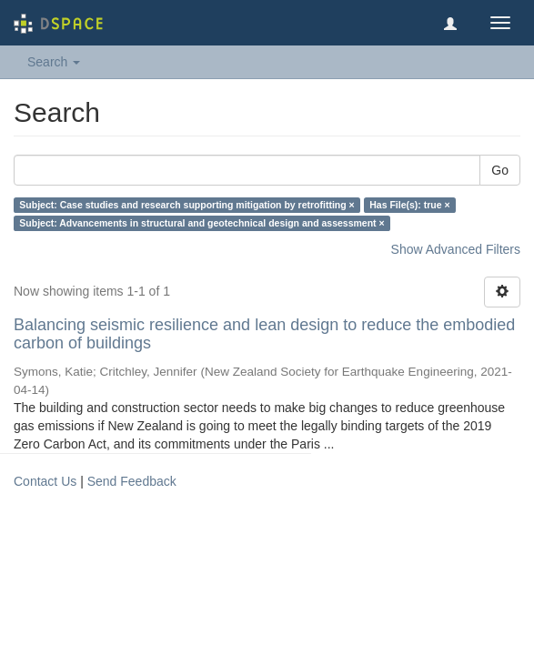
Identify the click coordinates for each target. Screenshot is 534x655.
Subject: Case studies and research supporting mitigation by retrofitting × (186, 204)
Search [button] (53, 62)
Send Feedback (131, 481)
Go (500, 170)
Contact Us (45, 481)
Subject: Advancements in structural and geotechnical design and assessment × (201, 222)
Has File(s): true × (409, 204)
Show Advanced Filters (455, 249)
